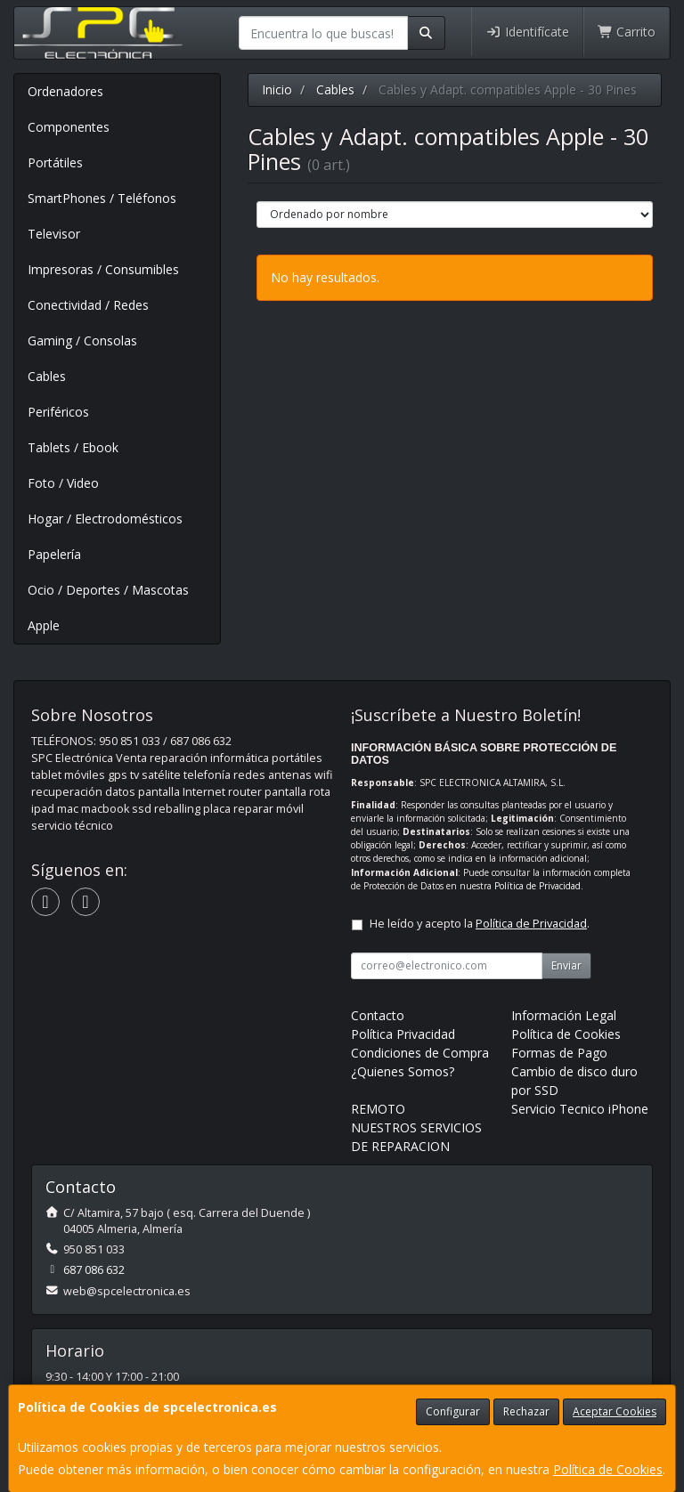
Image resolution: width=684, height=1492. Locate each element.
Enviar (566, 965)
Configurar (453, 1411)
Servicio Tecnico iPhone (579, 1108)
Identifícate (527, 31)
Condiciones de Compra (420, 1052)
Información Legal (563, 1015)
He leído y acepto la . (480, 923)
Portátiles (55, 162)
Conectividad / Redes (88, 304)
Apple (44, 625)
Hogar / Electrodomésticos (105, 518)
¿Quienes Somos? (402, 1071)
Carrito (627, 31)
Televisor (54, 233)
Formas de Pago (559, 1052)
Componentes (69, 126)
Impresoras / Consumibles (103, 269)
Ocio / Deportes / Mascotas (108, 589)
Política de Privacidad (537, 886)
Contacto (377, 1015)
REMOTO (378, 1108)
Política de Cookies (608, 1469)
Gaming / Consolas (82, 340)
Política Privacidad (403, 1034)
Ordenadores (65, 91)
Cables (47, 376)
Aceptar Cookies (614, 1411)
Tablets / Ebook (73, 447)
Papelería (54, 554)
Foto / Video (63, 482)
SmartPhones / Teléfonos (102, 198)
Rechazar (526, 1411)
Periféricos (58, 411)
